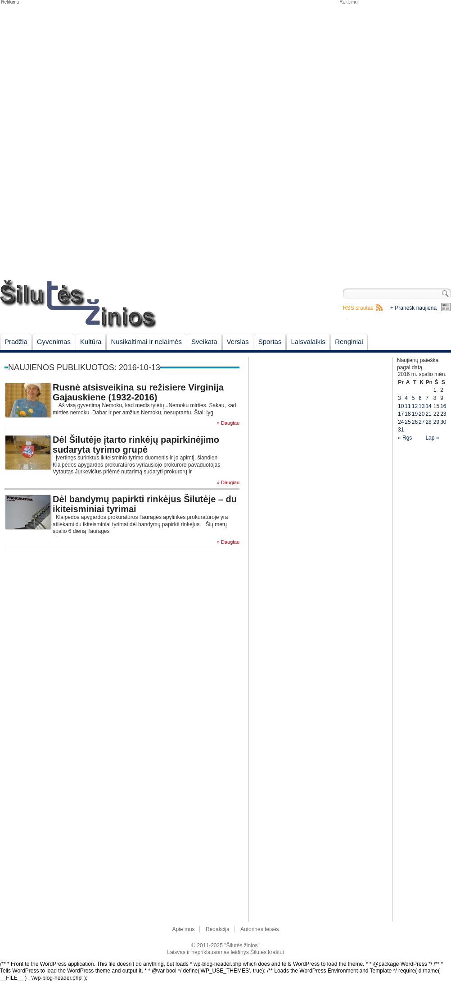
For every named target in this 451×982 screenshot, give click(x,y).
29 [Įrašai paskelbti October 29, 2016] (436, 422)
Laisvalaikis (308, 341)
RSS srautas (358, 308)
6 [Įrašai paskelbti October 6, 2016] (420, 398)
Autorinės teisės (259, 929)
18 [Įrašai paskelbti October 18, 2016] (407, 414)
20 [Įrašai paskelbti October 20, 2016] (421, 414)
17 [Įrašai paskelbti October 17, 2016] (401, 414)
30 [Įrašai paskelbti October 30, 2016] (443, 422)
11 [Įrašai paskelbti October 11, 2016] (407, 406)
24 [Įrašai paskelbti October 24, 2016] (401, 422)
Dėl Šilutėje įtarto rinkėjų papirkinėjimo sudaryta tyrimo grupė (136, 444)
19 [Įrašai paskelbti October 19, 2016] (415, 414)
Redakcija (218, 929)
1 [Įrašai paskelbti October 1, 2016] (435, 390)
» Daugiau (228, 423)
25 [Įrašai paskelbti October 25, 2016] (407, 422)
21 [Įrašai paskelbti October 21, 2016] (428, 414)
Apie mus (183, 929)
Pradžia (16, 341)
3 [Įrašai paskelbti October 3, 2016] (399, 398)
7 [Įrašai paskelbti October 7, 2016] (426, 398)
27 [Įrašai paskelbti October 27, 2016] (421, 422)
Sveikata (204, 341)
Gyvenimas (54, 341)
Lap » (432, 438)
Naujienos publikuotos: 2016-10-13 (84, 367)
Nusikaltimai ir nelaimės (146, 341)
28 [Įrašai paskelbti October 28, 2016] (428, 422)
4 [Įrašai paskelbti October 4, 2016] (406, 398)
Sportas (270, 341)
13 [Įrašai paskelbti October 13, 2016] (421, 406)
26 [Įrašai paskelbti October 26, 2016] (415, 422)
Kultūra (91, 341)
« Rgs (405, 438)
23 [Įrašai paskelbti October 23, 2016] (443, 414)
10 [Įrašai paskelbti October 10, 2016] (401, 406)
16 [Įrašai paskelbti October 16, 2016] (443, 406)
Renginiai (349, 341)
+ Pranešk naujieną (413, 308)
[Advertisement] (389, 140)
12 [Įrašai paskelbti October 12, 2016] (415, 406)
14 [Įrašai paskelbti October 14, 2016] (428, 406)
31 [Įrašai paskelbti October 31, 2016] (401, 430)
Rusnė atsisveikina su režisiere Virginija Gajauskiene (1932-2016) (138, 392)
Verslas (238, 341)
